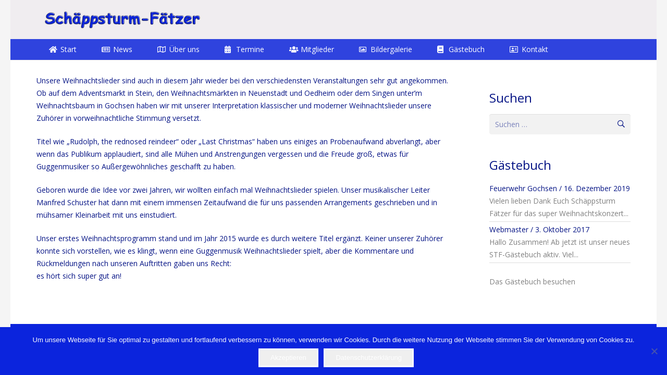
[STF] (121, 19)
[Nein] (654, 351)
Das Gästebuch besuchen (532, 281)
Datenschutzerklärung (368, 357)
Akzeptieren (288, 357)
